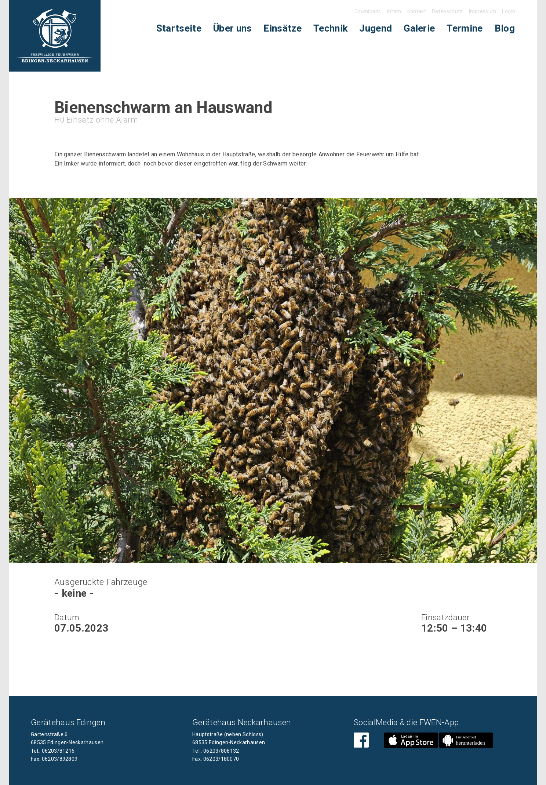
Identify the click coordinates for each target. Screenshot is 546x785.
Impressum (482, 11)
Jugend (375, 28)
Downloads (367, 11)
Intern (394, 11)
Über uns (232, 28)
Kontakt (416, 11)
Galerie (419, 28)
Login (508, 11)
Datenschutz (447, 11)
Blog (505, 28)
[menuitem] (178, 28)
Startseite (178, 28)
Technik (330, 28)
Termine (465, 28)
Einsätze (282, 28)
